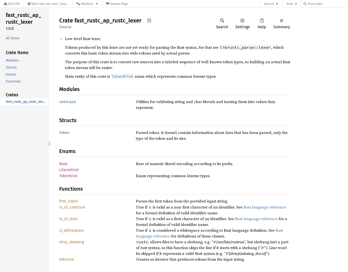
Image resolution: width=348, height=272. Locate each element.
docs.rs (269, 4)
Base (63, 163)
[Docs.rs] (12, 3)
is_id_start (68, 218)
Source (65, 27)
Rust (290, 4)
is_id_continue (72, 207)
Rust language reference (264, 207)
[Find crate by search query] (327, 3)
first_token (68, 201)
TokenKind (68, 176)
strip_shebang (71, 242)
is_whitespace (71, 230)
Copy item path (149, 20)
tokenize (66, 259)
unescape (67, 101)
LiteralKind (69, 169)
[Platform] (87, 3)
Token (64, 132)
